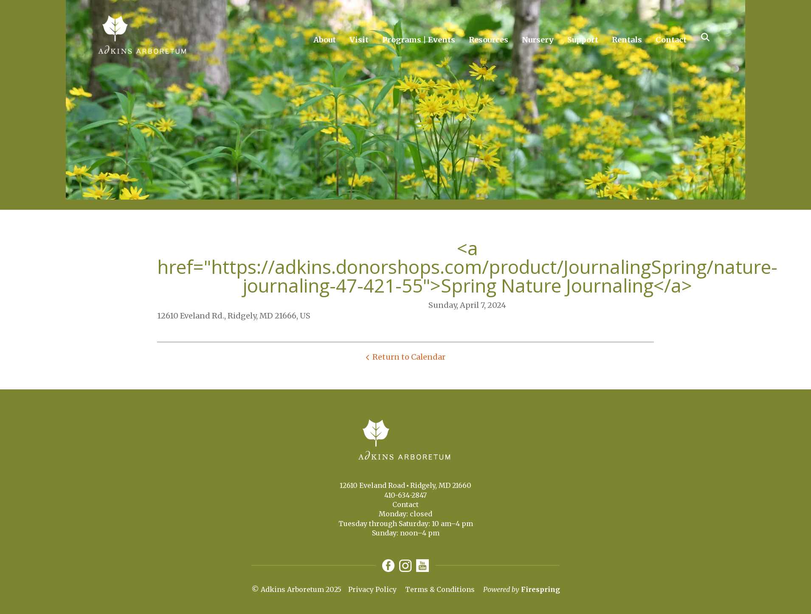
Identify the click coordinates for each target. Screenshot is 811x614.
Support (582, 40)
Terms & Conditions (440, 589)
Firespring (540, 589)
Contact (671, 40)
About (324, 40)
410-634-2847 (405, 495)
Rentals (627, 40)
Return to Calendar (408, 357)
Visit (359, 40)
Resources (488, 40)
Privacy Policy (372, 589)
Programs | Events (418, 40)
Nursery (538, 40)
